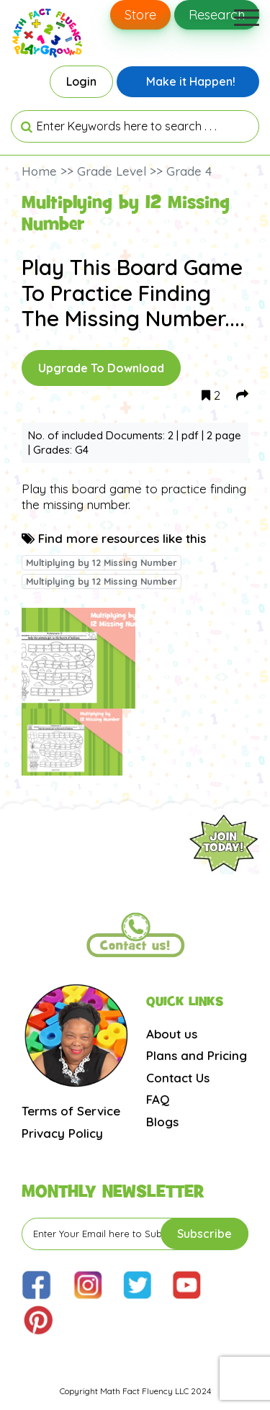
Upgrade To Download (101, 368)
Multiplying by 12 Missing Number (101, 562)
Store (140, 14)
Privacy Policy (62, 1133)
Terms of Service (71, 1110)
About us (171, 1033)
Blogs (162, 1121)
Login (81, 81)
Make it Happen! (190, 81)
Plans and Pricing (196, 1055)
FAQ (157, 1099)
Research (217, 14)
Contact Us (178, 1077)
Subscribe (204, 1233)
